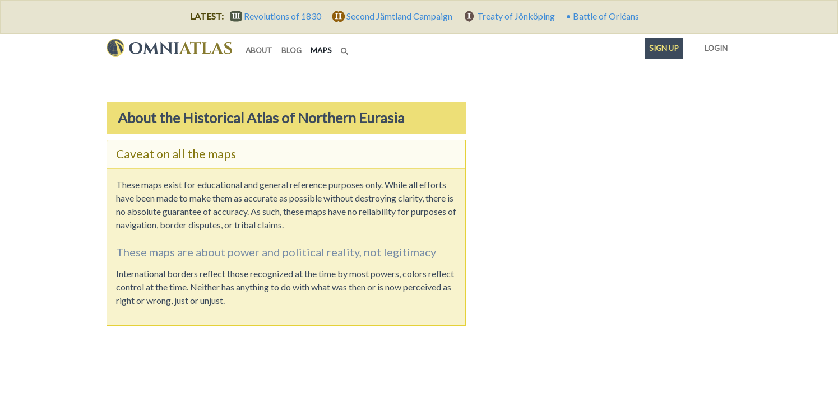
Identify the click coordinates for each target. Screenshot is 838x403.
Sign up (664, 48)
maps (323, 49)
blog (291, 50)
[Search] (345, 48)
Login (714, 46)
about (259, 50)
